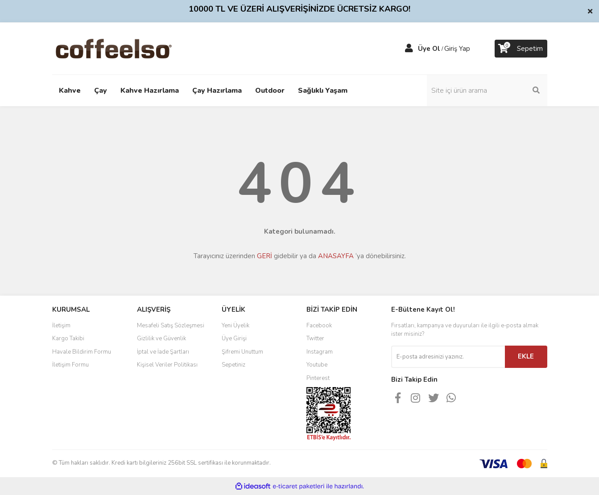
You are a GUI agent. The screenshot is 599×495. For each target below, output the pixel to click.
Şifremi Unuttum (242, 352)
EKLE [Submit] (526, 356)
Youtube (316, 365)
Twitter (315, 338)
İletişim (61, 326)
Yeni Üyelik (235, 326)
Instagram (319, 352)
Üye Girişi (234, 338)
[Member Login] (409, 48)
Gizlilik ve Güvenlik (161, 338)
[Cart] (521, 49)
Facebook (319, 326)
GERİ (264, 256)
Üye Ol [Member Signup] (429, 48)
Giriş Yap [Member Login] (457, 48)
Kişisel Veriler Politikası (167, 365)
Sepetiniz (233, 365)
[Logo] (127, 48)
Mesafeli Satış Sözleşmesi (170, 326)
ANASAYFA (336, 256)
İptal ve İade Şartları (163, 352)
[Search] (487, 90)
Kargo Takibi (68, 338)
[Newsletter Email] (448, 357)
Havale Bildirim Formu (81, 352)
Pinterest (318, 378)
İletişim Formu (70, 365)
